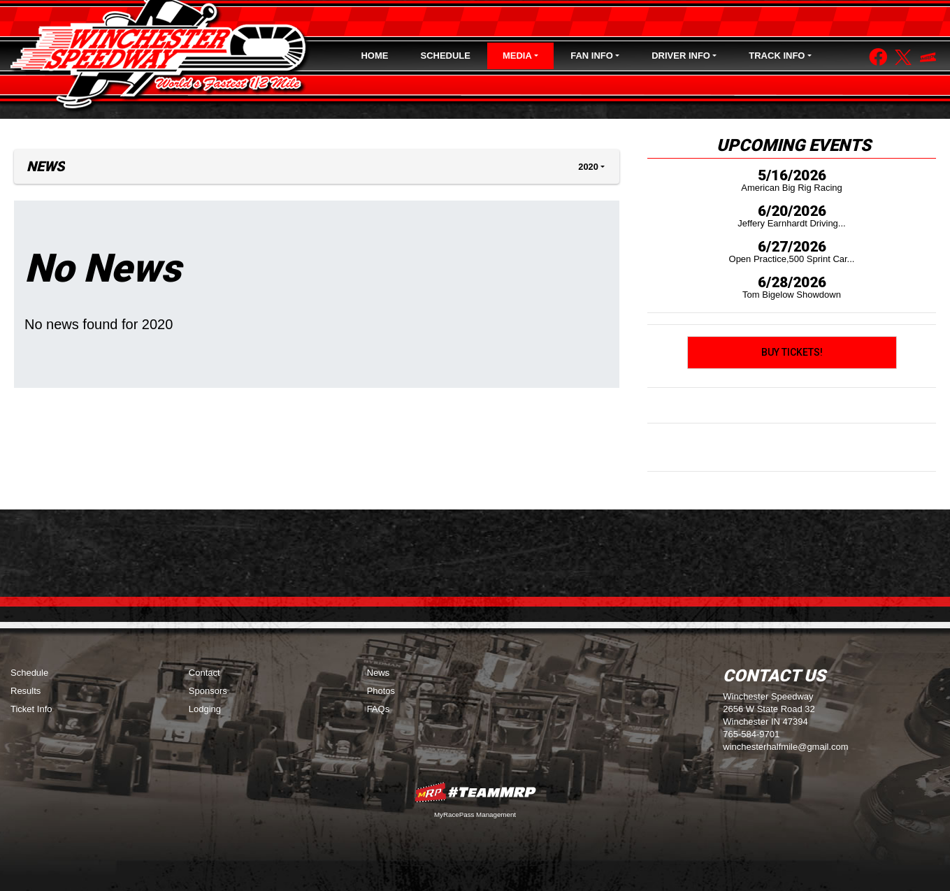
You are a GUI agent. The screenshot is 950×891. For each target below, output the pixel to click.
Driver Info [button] (681, 55)
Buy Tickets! (792, 352)
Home (374, 55)
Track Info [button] (777, 55)
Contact (204, 672)
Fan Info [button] (591, 55)
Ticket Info (31, 709)
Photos (381, 691)
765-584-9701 (751, 734)
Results (25, 691)
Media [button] (517, 55)
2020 (588, 166)
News (378, 672)
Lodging (205, 709)
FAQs (378, 709)
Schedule (445, 55)
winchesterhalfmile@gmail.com (785, 746)
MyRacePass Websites (475, 792)
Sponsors (208, 691)
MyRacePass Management (475, 814)
